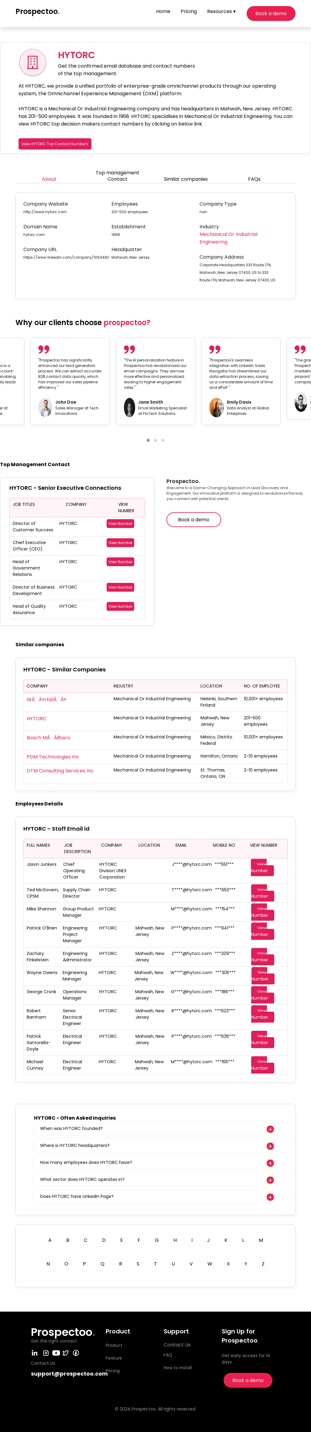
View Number (120, 523)
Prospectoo (37, 11)
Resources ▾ (221, 11)
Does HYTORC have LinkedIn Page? (77, 1196)
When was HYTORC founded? (71, 1128)
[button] (148, 440)
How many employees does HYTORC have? (86, 1162)
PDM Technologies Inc (53, 756)
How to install (178, 1368)
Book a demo (271, 13)
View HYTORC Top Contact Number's (55, 143)
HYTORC (36, 718)
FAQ (168, 1355)
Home (163, 11)
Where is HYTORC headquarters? (75, 1145)
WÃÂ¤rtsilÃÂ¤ (47, 699)
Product (114, 1345)
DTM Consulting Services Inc (60, 770)
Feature (114, 1358)
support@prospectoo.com (69, 1373)
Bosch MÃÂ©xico (48, 737)
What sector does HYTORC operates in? (82, 1179)
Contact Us (177, 1344)
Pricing (189, 11)
